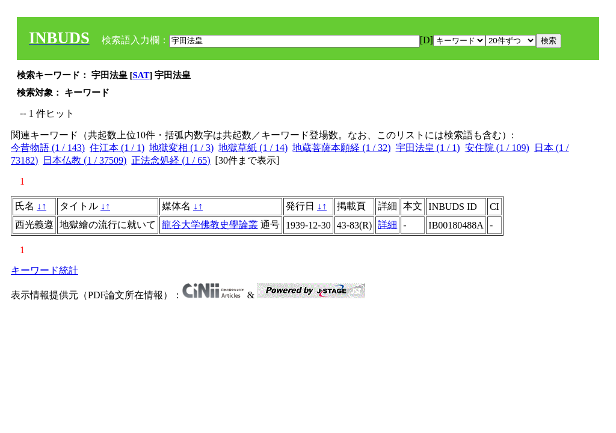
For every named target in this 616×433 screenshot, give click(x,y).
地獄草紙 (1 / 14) (253, 148)
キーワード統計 (44, 270)
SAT (141, 75)
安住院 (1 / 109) (497, 148)
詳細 (387, 225)
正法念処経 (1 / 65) (170, 160)
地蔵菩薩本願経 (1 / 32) (341, 148)
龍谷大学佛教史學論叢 (210, 225)
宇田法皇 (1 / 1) (428, 148)
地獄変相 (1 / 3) (181, 148)
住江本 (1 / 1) (117, 148)
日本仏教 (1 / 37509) (84, 160)
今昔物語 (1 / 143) (48, 148)
